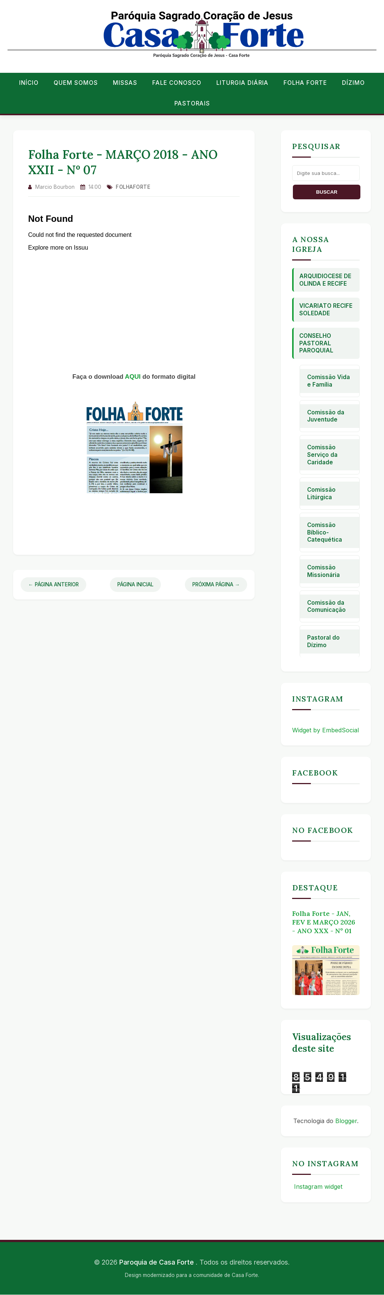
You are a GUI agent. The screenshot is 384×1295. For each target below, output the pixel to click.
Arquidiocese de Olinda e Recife (325, 280)
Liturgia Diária (242, 82)
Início (29, 82)
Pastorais (192, 103)
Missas (125, 82)
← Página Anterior (53, 584)
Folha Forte (305, 82)
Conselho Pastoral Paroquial (316, 343)
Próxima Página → (216, 584)
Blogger (346, 1121)
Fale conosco (176, 82)
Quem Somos (76, 82)
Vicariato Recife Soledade (325, 309)
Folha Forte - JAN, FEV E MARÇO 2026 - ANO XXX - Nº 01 (323, 922)
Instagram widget (317, 1186)
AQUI (133, 376)
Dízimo (353, 82)
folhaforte (133, 187)
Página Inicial (135, 584)
